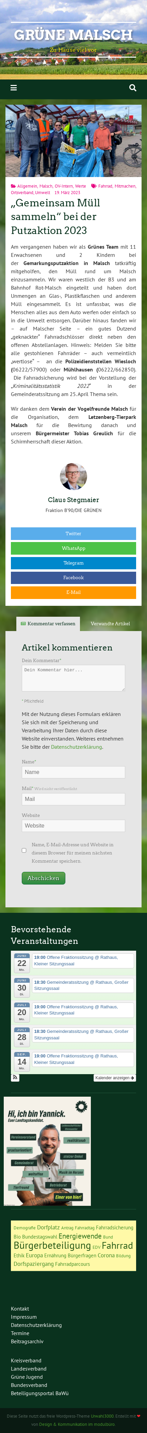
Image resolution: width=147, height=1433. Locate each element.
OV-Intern (64, 186)
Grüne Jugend (27, 1376)
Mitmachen (125, 186)
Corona (106, 1255)
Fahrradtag (85, 1228)
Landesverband (29, 1368)
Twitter (73, 533)
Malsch (45, 186)
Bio (17, 1236)
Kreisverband (26, 1360)
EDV (96, 1247)
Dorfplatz (48, 1227)
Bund (108, 1237)
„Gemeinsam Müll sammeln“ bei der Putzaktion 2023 (55, 217)
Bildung (123, 1256)
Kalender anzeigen (115, 1078)
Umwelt (42, 192)
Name (29, 761)
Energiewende (80, 1236)
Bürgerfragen (82, 1255)
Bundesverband (29, 1384)
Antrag (67, 1228)
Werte (80, 186)
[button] (15, 1077)
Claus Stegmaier (73, 500)
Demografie (25, 1228)
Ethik (19, 1255)
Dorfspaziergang (34, 1264)
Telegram (74, 563)
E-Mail (73, 592)
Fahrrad (105, 186)
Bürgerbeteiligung (52, 1245)
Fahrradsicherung (114, 1227)
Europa (34, 1255)
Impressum (24, 1316)
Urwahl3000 (102, 1416)
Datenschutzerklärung (76, 746)
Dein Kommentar (41, 660)
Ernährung (55, 1255)
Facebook (73, 577)
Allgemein (27, 186)
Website (31, 815)
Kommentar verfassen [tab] (52, 623)
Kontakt (20, 1308)
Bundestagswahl (39, 1236)
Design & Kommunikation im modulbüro (77, 1424)
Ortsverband (22, 192)
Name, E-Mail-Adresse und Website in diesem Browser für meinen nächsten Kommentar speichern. (73, 853)
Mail (49, 788)
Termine (20, 1333)
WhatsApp (73, 548)
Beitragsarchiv (27, 1341)
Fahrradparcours (72, 1264)
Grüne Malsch (73, 35)
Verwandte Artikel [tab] (110, 623)
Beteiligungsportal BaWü (40, 1393)
